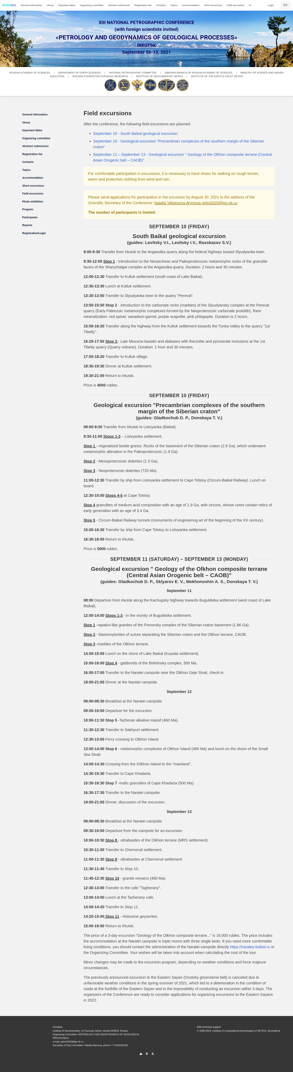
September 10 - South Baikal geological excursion (135, 133)
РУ (285, 5)
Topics (173, 5)
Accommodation (191, 5)
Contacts (161, 5)
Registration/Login (34, 233)
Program (27, 209)
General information (31, 5)
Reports (27, 225)
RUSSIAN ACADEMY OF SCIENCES (29, 72)
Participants (30, 217)
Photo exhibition (32, 201)
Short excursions (213, 5)
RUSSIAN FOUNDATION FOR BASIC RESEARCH (100, 76)
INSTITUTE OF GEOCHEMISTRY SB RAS (159, 76)
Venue (50, 5)
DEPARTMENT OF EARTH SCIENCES (79, 72)
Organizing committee (91, 5)
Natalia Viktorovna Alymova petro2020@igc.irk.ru (195, 203)
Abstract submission (119, 5)
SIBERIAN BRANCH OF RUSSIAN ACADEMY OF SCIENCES (198, 72)
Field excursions (235, 5)
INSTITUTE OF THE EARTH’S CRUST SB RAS (217, 76)
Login (271, 5)
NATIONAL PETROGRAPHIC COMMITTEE (133, 72)
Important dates (66, 5)
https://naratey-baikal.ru (250, 947)
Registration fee (143, 5)
